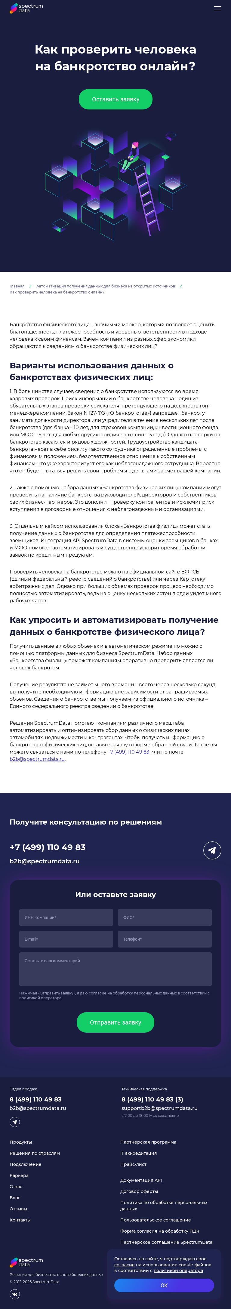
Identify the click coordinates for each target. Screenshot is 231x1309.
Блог (15, 1197)
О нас (16, 1186)
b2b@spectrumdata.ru (37, 759)
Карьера (19, 1175)
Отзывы (18, 1209)
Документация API (141, 1180)
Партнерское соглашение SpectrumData (166, 1242)
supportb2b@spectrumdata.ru (160, 1108)
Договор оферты (139, 1191)
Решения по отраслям (35, 1153)
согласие (97, 993)
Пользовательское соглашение (155, 1220)
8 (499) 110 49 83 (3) (152, 1099)
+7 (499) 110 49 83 (128, 752)
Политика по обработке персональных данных (164, 1206)
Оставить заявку (115, 99)
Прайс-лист (133, 1164)
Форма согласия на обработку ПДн (159, 1231)
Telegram (212, 850)
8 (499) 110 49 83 (36, 1099)
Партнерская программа (148, 1142)
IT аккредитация (138, 1153)
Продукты (21, 1142)
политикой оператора (40, 998)
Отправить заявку (115, 1022)
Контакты (20, 1220)
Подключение (26, 1164)
